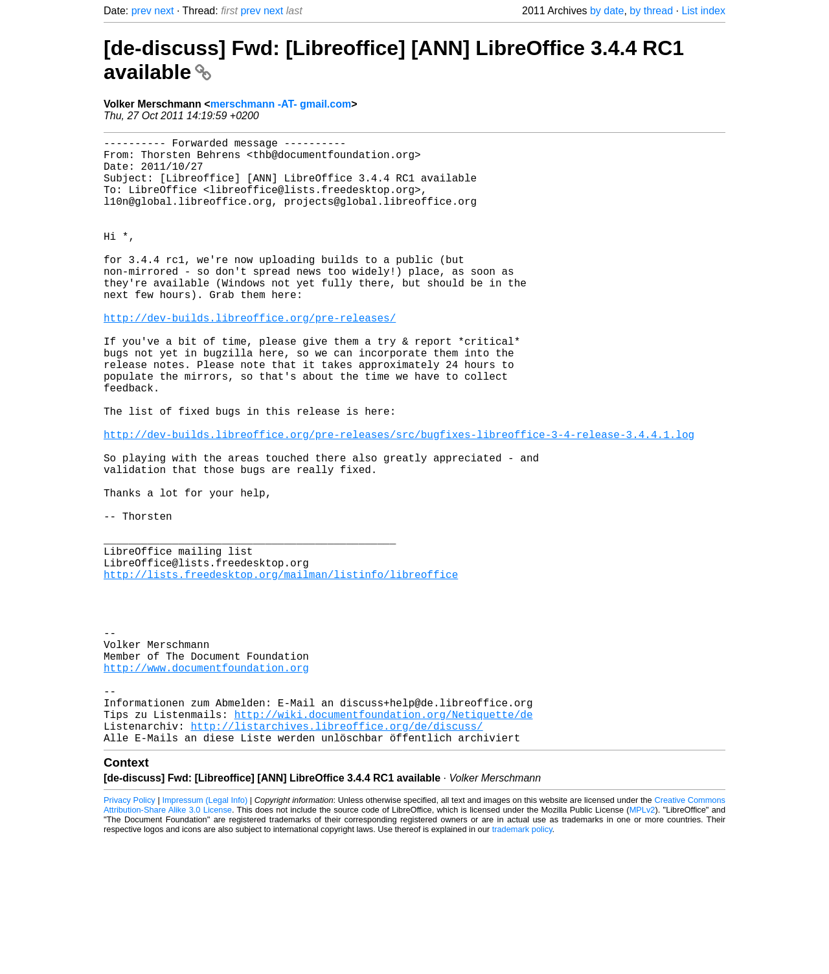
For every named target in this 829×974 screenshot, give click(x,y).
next (164, 10)
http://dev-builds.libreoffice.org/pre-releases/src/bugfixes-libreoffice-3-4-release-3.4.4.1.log (399, 501)
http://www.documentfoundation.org (206, 787)
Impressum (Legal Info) (204, 935)
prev (141, 10)
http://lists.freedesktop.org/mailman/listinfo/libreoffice (281, 673)
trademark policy (522, 964)
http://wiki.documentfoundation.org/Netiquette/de (383, 844)
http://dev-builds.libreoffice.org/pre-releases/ (250, 359)
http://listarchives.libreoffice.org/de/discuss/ (336, 858)
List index (703, 10)
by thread (651, 10)
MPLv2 (642, 944)
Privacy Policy (129, 935)
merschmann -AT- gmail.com (281, 104)
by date (607, 10)
